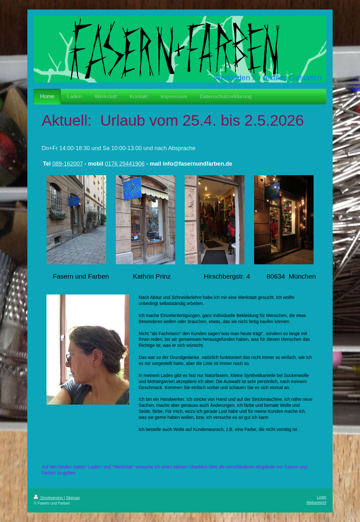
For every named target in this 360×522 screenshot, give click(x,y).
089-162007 (67, 164)
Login (321, 497)
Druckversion (49, 498)
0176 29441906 (125, 164)
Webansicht (316, 502)
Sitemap (73, 498)
